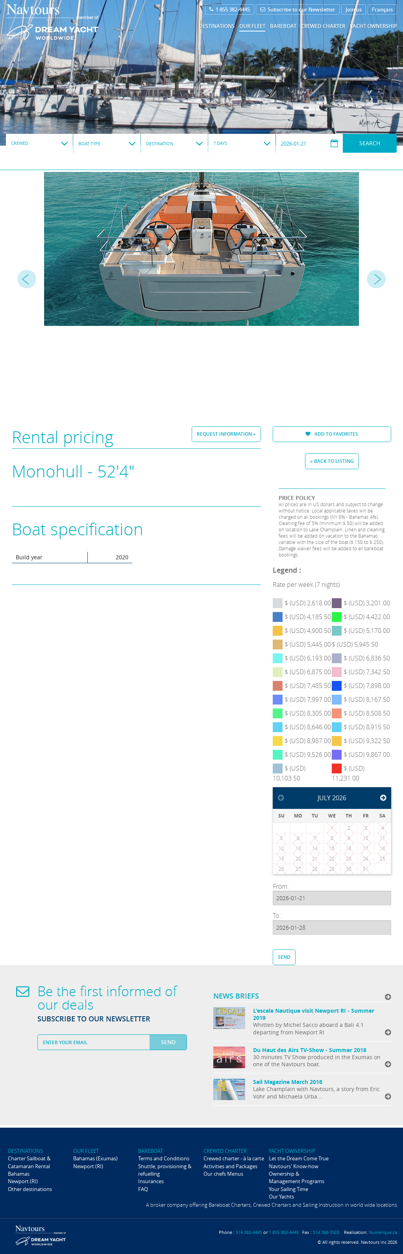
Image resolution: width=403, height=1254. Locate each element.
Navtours (68, 22)
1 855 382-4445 (229, 9)
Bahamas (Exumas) (95, 1158)
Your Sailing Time (288, 1189)
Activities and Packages (230, 1166)
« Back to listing (332, 461)
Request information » (226, 434)
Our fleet (252, 26)
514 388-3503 (326, 1232)
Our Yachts (281, 1196)
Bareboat (283, 26)
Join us (354, 9)
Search (369, 143)
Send (284, 957)
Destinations (217, 26)
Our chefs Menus (223, 1173)
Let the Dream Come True (299, 1158)
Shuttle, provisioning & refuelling (164, 1170)
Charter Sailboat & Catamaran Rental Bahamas (29, 1166)
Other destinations (30, 1189)
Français (382, 9)
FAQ (143, 1189)
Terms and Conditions (163, 1158)
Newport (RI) (23, 1181)
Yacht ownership (373, 26)
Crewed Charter (323, 26)
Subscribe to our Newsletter (297, 9)
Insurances (151, 1181)
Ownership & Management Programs (296, 1177)
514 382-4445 (249, 1232)
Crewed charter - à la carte (233, 1158)
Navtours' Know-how (293, 1166)
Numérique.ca (383, 1232)
